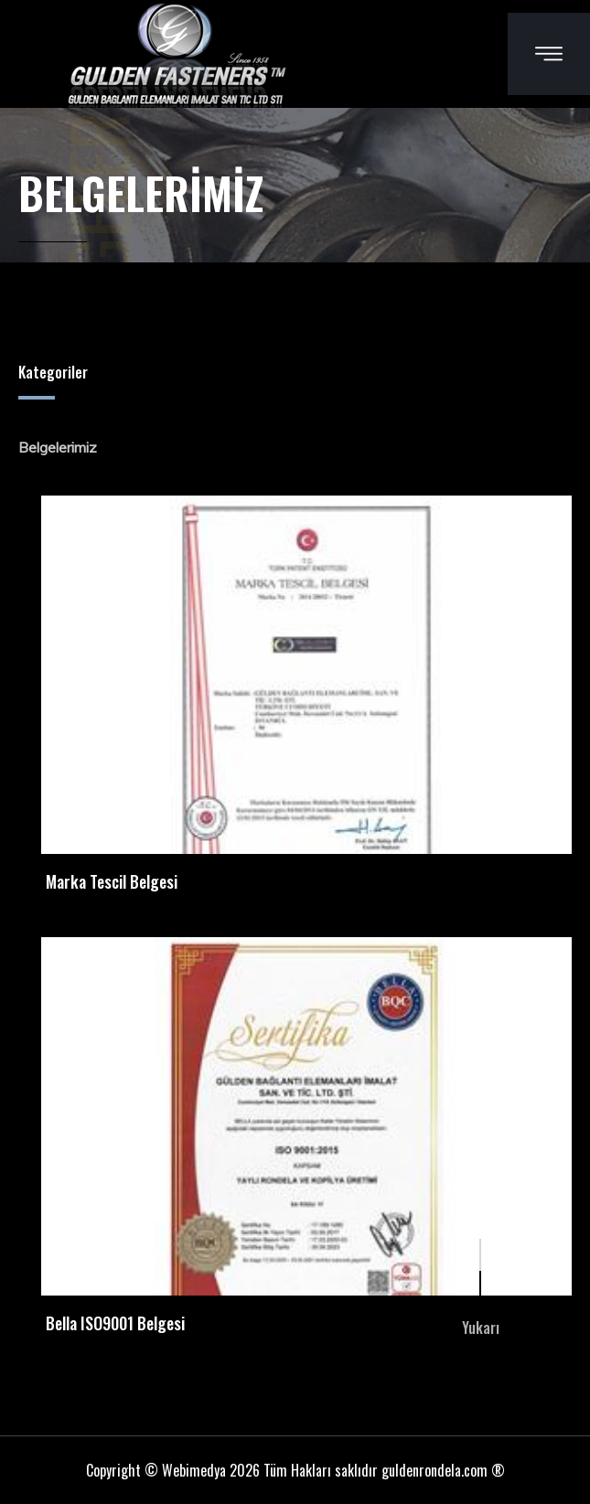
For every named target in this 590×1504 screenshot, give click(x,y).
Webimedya (194, 1470)
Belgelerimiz (57, 447)
